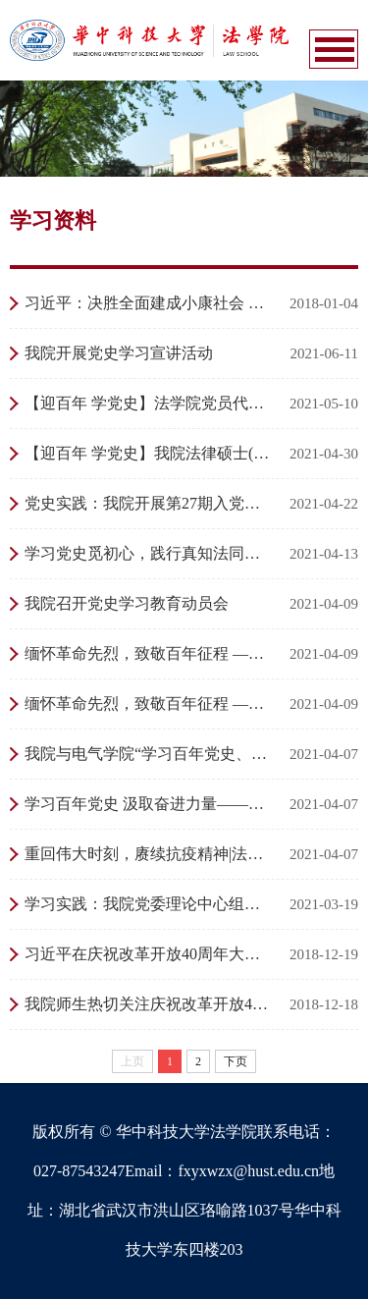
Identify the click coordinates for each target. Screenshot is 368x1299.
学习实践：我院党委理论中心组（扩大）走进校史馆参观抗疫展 (150, 903)
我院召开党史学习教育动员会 (127, 603)
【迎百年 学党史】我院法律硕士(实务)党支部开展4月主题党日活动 (150, 453)
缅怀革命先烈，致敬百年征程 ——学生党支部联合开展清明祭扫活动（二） (150, 653)
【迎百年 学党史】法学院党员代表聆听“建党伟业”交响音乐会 (150, 403)
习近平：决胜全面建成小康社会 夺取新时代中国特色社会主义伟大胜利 (150, 303)
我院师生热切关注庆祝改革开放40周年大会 (150, 1004)
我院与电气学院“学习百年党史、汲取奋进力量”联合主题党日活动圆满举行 (150, 753)
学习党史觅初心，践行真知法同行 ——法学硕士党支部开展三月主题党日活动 (150, 553)
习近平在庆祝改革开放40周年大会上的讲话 (150, 954)
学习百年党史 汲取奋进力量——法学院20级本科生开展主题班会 (150, 803)
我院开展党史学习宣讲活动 (119, 353)
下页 (235, 1061)
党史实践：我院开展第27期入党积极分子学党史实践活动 (150, 503)
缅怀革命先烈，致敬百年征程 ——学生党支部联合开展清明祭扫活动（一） (150, 703)
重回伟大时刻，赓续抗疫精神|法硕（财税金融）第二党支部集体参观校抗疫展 (150, 853)
